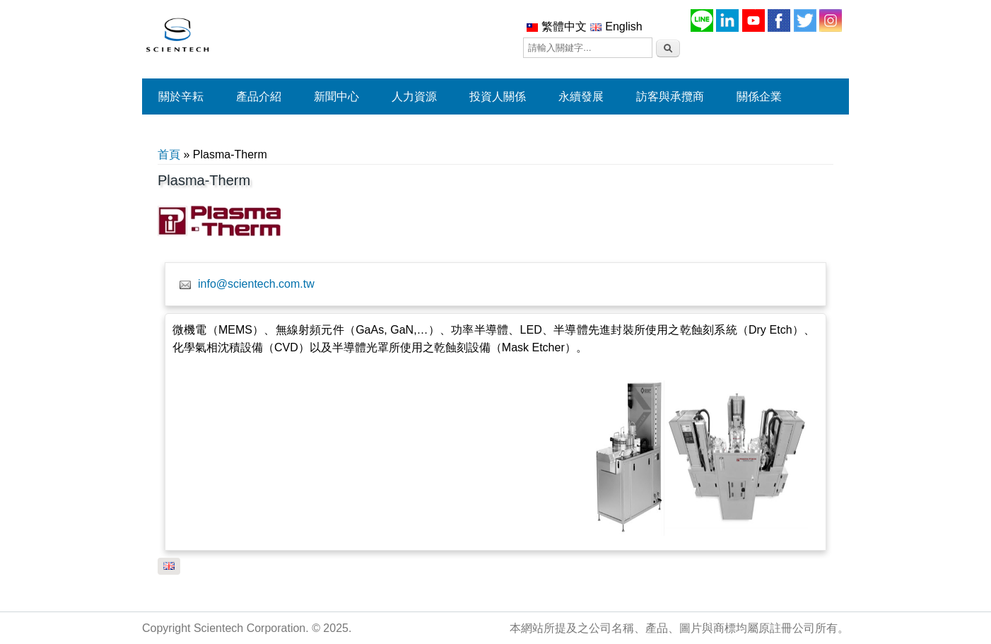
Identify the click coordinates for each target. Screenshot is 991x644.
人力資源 (414, 96)
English (616, 27)
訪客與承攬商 (670, 96)
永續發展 (581, 96)
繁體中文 (557, 27)
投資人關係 (497, 96)
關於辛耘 (181, 96)
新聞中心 (336, 96)
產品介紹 (258, 96)
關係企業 (759, 96)
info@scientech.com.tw (256, 284)
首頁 (169, 154)
